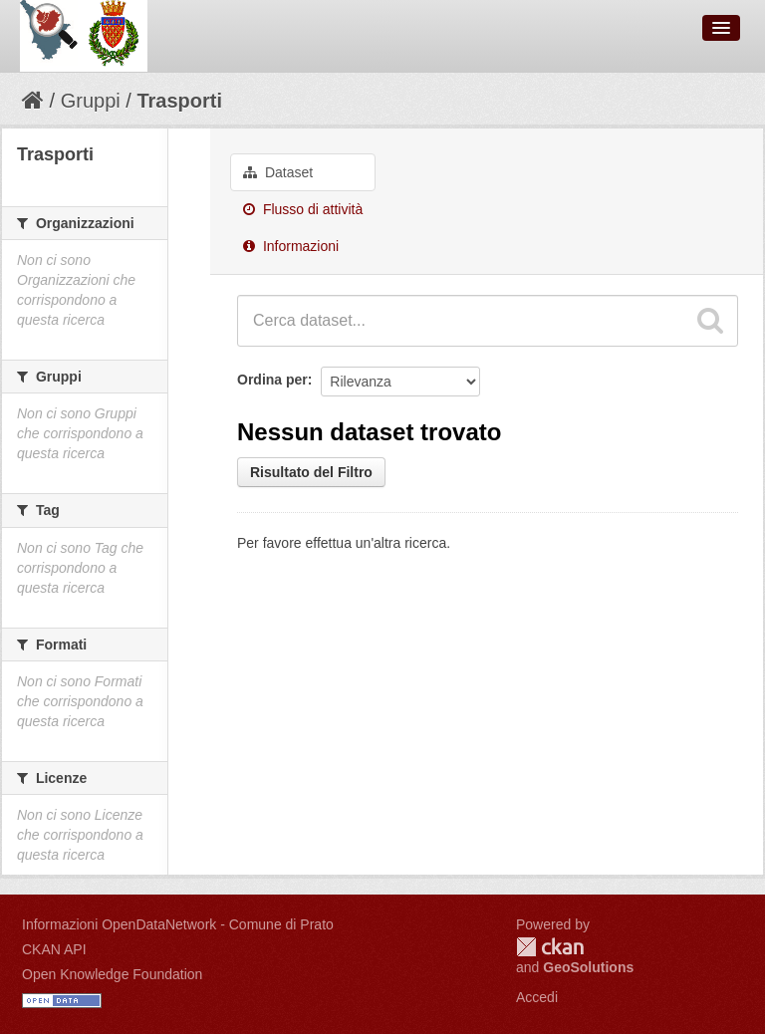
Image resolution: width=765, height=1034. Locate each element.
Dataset (278, 172)
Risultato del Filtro (311, 472)
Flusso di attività (303, 209)
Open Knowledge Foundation (112, 974)
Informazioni (291, 246)
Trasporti (179, 101)
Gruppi (91, 101)
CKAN (550, 946)
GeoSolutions (588, 967)
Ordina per (272, 380)
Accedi (537, 997)
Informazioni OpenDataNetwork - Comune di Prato (178, 924)
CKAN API (54, 949)
